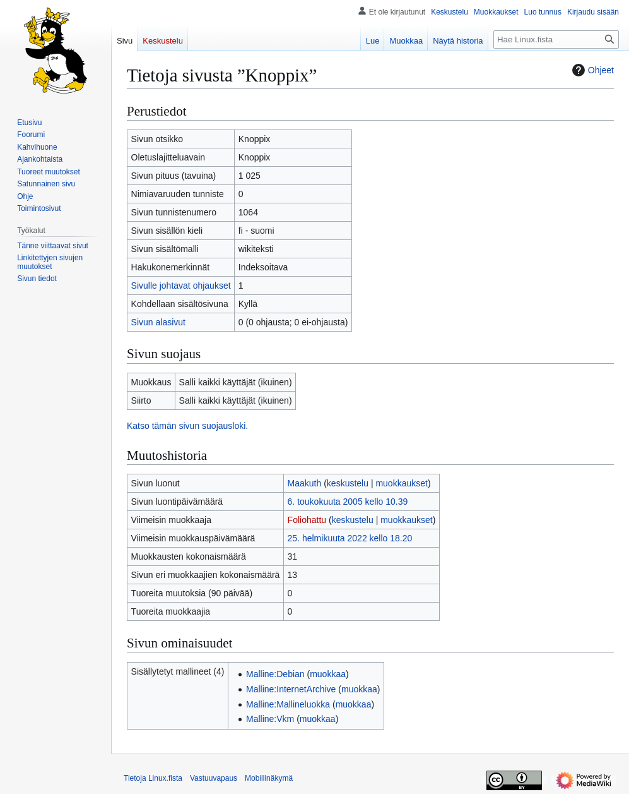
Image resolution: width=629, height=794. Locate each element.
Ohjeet (591, 70)
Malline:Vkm (270, 719)
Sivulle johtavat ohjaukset (181, 285)
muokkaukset (401, 483)
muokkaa (328, 674)
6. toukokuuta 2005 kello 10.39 (348, 501)
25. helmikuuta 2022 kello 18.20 (350, 538)
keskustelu (347, 483)
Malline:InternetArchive (291, 689)
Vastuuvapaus (213, 778)
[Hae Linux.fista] (556, 39)
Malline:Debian (275, 674)
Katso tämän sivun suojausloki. (187, 426)
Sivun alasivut (158, 322)
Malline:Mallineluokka (288, 704)
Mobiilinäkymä (269, 778)
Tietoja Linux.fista (153, 778)
